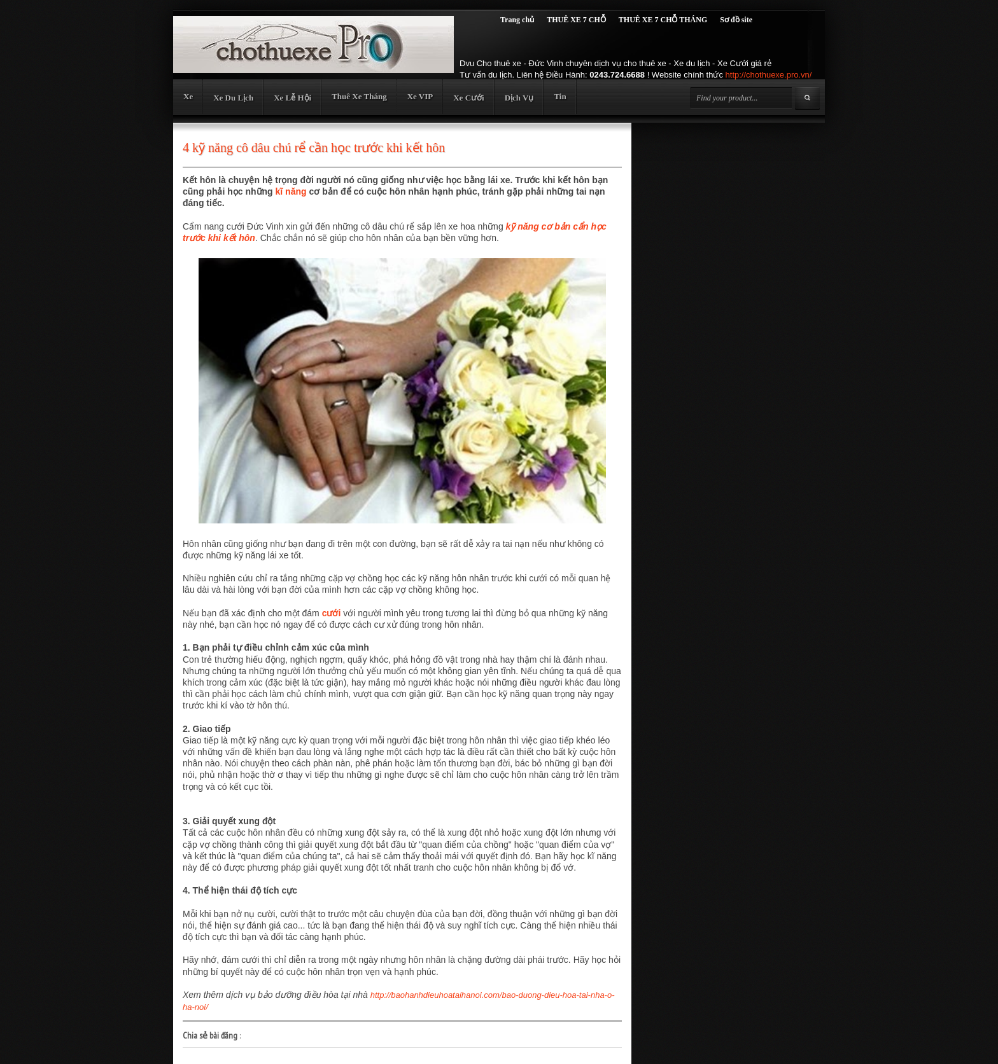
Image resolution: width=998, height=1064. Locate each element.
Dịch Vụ (519, 97)
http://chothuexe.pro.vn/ (769, 74)
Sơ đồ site (736, 19)
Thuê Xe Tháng (359, 96)
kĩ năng (291, 191)
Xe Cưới (468, 97)
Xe (188, 96)
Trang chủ (517, 19)
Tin (560, 96)
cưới (331, 613)
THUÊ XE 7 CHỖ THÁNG (663, 19)
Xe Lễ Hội (292, 97)
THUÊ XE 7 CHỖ (576, 19)
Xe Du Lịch (233, 97)
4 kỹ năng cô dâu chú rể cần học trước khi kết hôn (314, 148)
